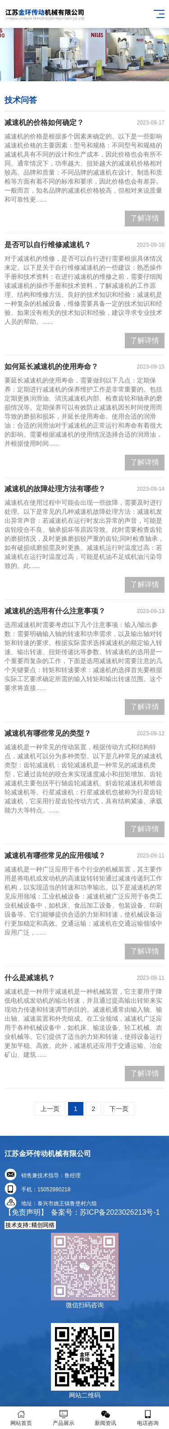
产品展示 (63, 1418)
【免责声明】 (26, 1212)
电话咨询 (148, 1418)
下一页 (119, 1108)
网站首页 (21, 1418)
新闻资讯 (106, 1418)
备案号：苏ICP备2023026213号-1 (105, 1212)
